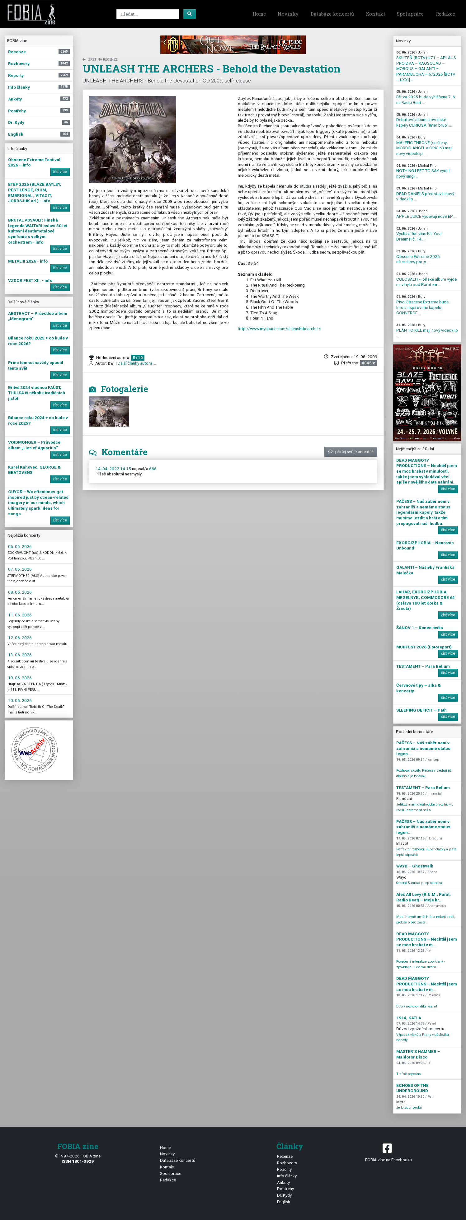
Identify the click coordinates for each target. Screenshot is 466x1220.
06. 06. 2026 (20, 546)
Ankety (283, 1182)
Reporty (284, 1169)
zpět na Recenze (100, 60)
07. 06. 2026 (20, 569)
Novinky (288, 14)
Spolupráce (410, 14)
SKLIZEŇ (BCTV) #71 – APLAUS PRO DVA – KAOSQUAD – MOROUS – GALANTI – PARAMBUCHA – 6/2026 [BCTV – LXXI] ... (426, 66)
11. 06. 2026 (20, 614)
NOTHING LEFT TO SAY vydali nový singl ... (423, 171)
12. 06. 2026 (20, 637)
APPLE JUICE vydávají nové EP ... (426, 214)
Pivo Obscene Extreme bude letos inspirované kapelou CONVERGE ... (422, 305)
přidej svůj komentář (350, 451)
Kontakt (375, 14)
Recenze (285, 1156)
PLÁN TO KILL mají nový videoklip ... (427, 330)
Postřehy (285, 1188)
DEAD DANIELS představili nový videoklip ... (425, 193)
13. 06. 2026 (20, 654)
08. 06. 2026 (20, 592)
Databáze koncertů (332, 14)
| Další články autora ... (135, 363)
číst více (60, 172)
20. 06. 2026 (20, 700)
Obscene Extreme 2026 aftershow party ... (418, 256)
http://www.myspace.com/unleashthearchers (279, 328)
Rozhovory (287, 1162)
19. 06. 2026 (20, 677)
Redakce (445, 14)
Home (259, 14)
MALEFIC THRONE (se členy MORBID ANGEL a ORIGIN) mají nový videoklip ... (424, 145)
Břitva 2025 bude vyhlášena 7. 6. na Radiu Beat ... (426, 97)
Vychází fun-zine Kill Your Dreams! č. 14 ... (419, 234)
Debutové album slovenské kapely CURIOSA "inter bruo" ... (424, 120)
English (283, 1201)
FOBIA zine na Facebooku (388, 1152)
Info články (287, 1175)
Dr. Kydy (284, 1195)
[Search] (147, 14)
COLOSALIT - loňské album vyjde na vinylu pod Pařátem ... (426, 279)
